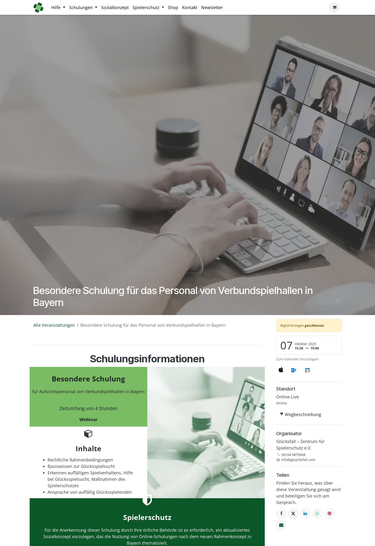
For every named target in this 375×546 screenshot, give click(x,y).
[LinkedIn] (305, 513)
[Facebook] (281, 513)
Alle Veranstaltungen (54, 325)
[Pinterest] (329, 513)
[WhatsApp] (317, 513)
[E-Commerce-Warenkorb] (334, 7)
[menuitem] (58, 7)
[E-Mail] (281, 525)
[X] (293, 513)
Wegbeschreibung (300, 414)
